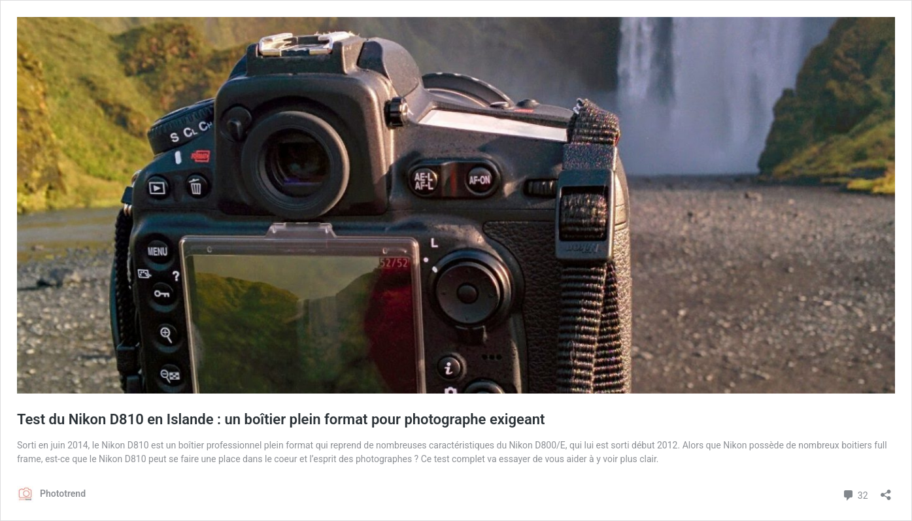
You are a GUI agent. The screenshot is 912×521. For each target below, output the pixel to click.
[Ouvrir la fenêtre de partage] (886, 490)
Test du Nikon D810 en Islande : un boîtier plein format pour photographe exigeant (281, 419)
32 (855, 494)
